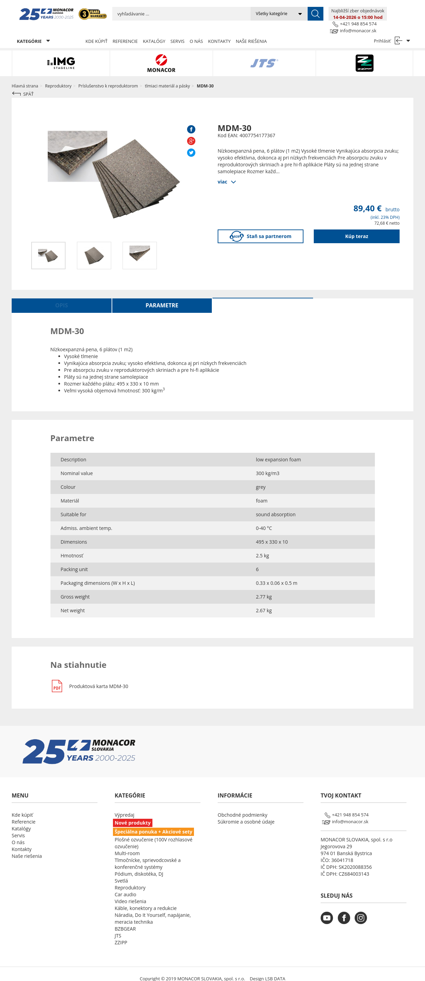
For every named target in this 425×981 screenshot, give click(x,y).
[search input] (168, 14)
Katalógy (154, 31)
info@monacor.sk (395, 17)
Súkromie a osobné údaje (246, 812)
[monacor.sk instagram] (362, 912)
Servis (178, 31)
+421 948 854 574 (395, 10)
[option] (48, 246)
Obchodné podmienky (242, 805)
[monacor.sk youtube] (328, 912)
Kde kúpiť (96, 31)
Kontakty (219, 31)
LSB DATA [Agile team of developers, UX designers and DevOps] (275, 969)
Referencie (125, 31)
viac (222, 171)
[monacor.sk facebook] (346, 912)
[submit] (289, 14)
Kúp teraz (356, 226)
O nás (196, 31)
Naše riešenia (251, 31)
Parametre (162, 295)
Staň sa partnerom (260, 227)
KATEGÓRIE (33, 31)
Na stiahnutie (263, 295)
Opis (61, 295)
